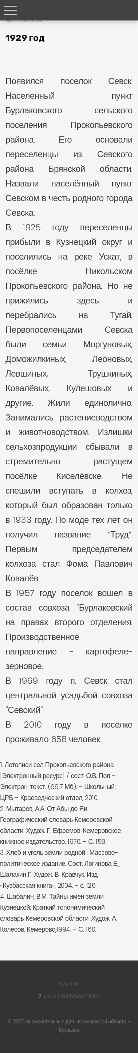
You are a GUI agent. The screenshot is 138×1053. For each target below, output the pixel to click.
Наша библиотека (72, 996)
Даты (71, 983)
